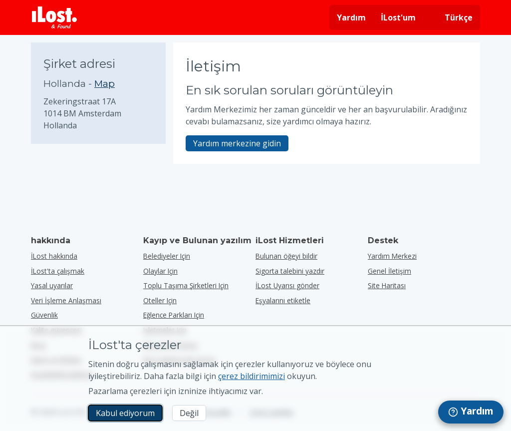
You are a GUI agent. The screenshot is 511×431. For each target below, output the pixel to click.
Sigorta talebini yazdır (290, 271)
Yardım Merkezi (392, 256)
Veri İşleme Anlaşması (66, 300)
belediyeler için (166, 256)
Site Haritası (387, 285)
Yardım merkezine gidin (237, 143)
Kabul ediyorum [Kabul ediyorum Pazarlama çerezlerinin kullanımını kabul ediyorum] (125, 413)
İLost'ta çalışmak (57, 271)
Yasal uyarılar (52, 285)
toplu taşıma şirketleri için (186, 285)
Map (104, 83)
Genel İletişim (389, 271)
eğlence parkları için (173, 315)
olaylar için (160, 271)
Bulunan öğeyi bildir (286, 256)
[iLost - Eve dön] (54, 17)
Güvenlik (44, 315)
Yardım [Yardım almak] (351, 17)
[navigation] (471, 412)
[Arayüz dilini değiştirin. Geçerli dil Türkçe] (451, 17)
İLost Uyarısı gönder (287, 285)
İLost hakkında (54, 256)
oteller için (160, 300)
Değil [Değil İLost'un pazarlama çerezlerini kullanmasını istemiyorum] (189, 413)
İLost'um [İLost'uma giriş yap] (398, 17)
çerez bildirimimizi (251, 376)
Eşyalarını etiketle (283, 300)
